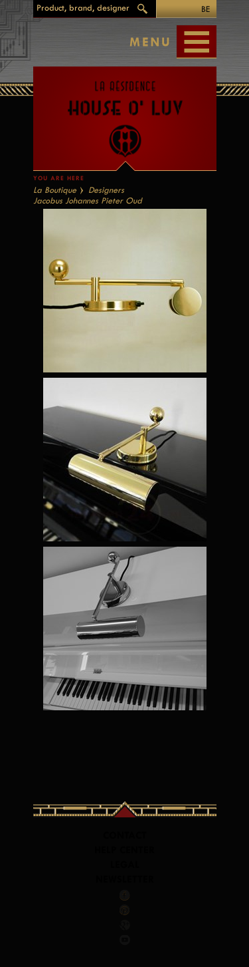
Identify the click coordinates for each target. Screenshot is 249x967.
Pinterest (125, 909)
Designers (106, 190)
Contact (125, 835)
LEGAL (124, 865)
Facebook (125, 895)
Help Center (124, 850)
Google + (125, 925)
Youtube (125, 939)
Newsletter (125, 879)
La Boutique (54, 190)
